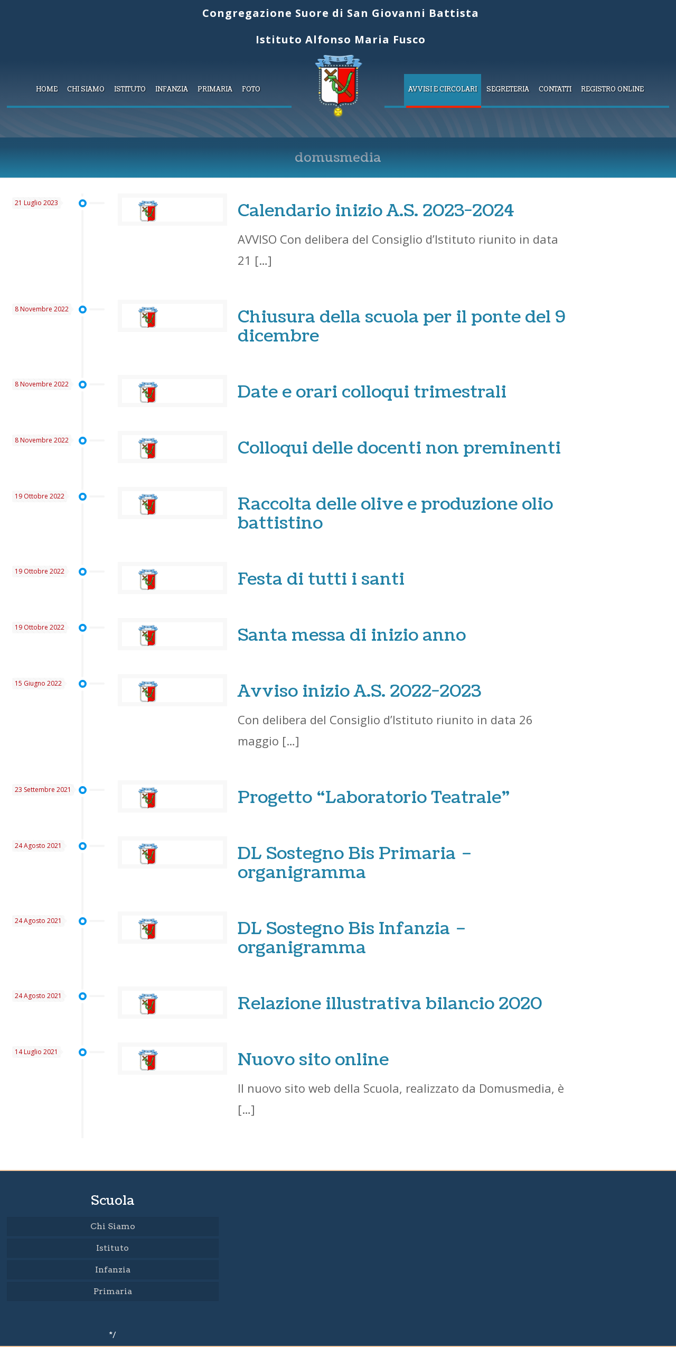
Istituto (112, 1248)
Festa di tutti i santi (321, 579)
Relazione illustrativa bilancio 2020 (390, 1004)
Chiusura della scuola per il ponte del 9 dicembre (402, 326)
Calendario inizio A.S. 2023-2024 (376, 211)
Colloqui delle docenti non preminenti (399, 448)
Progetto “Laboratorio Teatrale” (374, 797)
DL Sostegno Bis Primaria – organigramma (355, 863)
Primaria (112, 1291)
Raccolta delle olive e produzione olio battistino (395, 513)
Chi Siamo (112, 1226)
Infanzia (112, 1270)
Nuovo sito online (313, 1060)
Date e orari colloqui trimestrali (372, 392)
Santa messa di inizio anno (352, 635)
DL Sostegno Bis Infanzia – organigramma (352, 938)
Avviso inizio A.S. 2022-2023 (359, 691)
